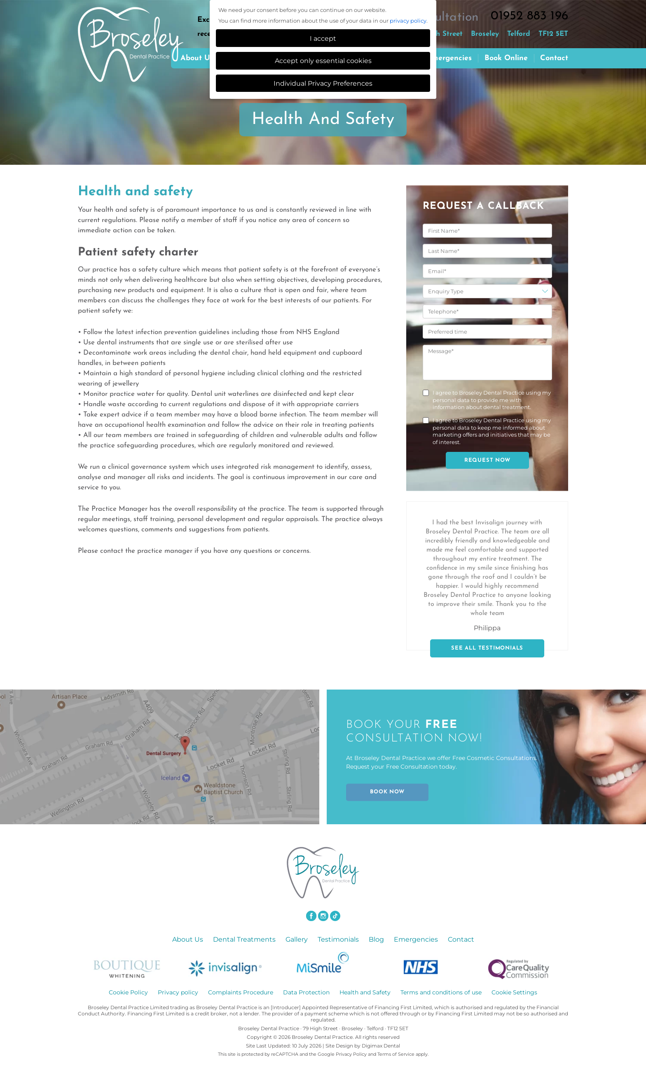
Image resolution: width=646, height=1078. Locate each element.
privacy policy (408, 20)
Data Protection (306, 992)
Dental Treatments (244, 939)
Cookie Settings (514, 992)
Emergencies (449, 58)
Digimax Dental (381, 1046)
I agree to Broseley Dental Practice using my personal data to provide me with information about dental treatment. (492, 399)
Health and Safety (365, 992)
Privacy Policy (351, 1054)
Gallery (297, 939)
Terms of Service (395, 1054)
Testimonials (338, 939)
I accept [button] (323, 38)
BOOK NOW (387, 792)
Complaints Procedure (240, 992)
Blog (376, 939)
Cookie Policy (128, 992)
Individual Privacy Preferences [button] (323, 83)
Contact (554, 58)
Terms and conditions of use (441, 992)
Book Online (506, 58)
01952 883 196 (529, 16)
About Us (187, 939)
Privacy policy (178, 992)
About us (196, 58)
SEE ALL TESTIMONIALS (487, 648)
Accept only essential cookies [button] (323, 60)
